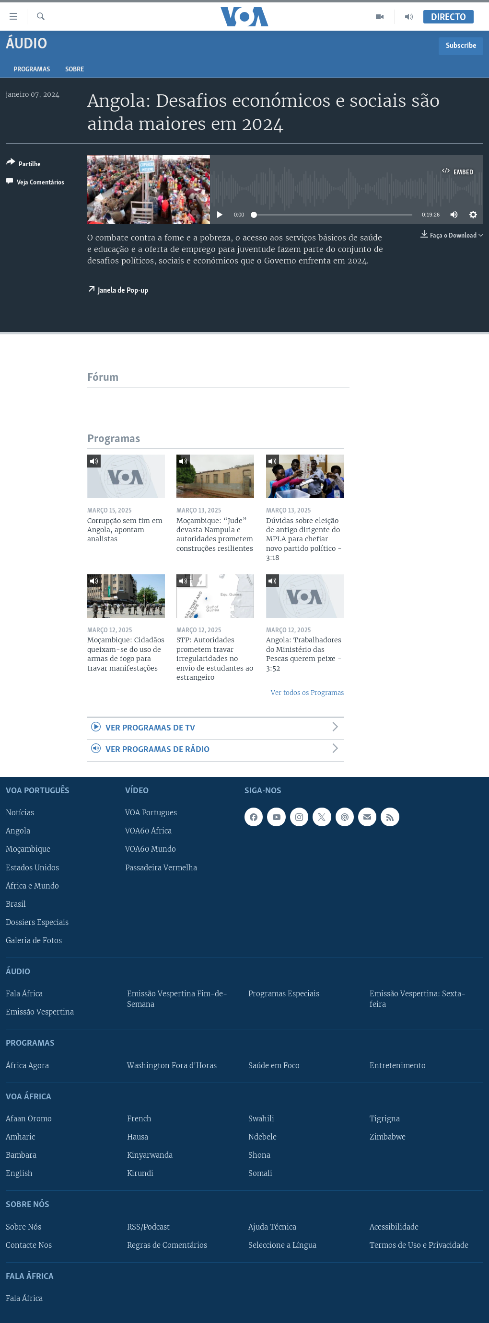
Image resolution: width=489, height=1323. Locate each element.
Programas (31, 69)
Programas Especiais (283, 994)
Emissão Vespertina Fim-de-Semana (177, 999)
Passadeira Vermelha (161, 867)
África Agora (27, 1065)
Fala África (24, 994)
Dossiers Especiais (37, 922)
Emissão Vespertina (40, 1012)
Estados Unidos (32, 867)
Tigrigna (385, 1119)
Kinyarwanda (150, 1155)
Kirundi (140, 1173)
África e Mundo (32, 885)
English (19, 1173)
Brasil (16, 904)
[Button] (23, 165)
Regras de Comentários (167, 1245)
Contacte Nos (29, 1245)
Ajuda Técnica (272, 1226)
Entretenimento (398, 1065)
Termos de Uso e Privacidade (419, 1245)
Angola (18, 831)
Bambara (21, 1155)
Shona (259, 1155)
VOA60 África (148, 831)
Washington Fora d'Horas (172, 1065)
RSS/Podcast (148, 1226)
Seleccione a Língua (282, 1245)
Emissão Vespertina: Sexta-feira (418, 999)
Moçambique (28, 849)
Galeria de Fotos (34, 940)
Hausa (137, 1137)
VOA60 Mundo (150, 849)
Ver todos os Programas (307, 693)
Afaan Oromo (29, 1119)
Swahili (261, 1119)
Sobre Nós (23, 1226)
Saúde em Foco (274, 1065)
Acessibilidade (394, 1226)
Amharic (20, 1137)
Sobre (74, 69)
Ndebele (262, 1137)
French (139, 1119)
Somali (260, 1173)
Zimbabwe (388, 1137)
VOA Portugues (151, 813)
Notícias (20, 813)
